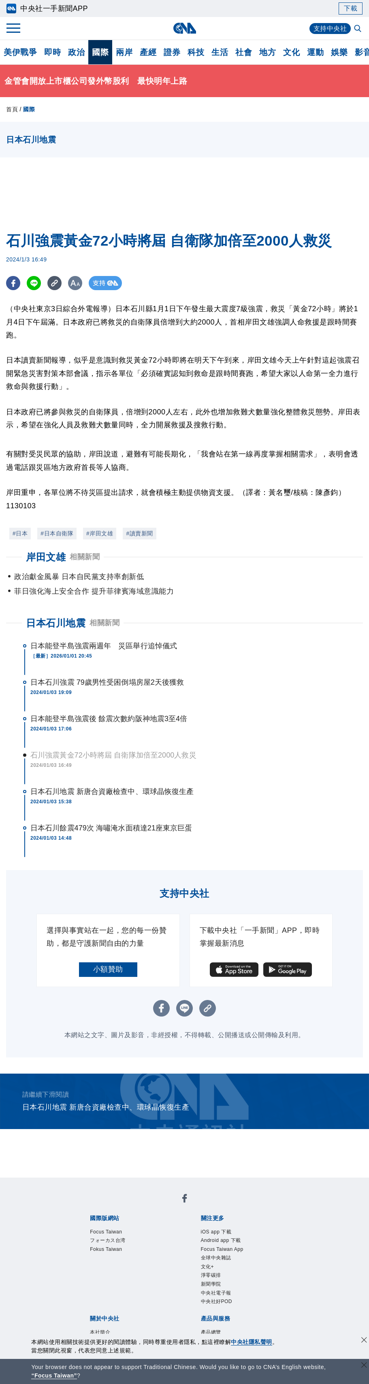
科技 (196, 52)
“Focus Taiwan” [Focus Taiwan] (54, 1375)
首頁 (12, 109)
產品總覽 (211, 1332)
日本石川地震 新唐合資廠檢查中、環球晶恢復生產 (112, 792)
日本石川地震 (55, 623)
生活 (219, 52)
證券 (172, 52)
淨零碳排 (211, 1275)
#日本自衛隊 (57, 533)
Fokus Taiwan (106, 1249)
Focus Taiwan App (222, 1249)
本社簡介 (100, 1332)
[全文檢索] (358, 29)
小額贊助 (108, 969)
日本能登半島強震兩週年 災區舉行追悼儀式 (103, 646)
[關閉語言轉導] (364, 1366)
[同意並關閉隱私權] (364, 1341)
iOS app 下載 (216, 1232)
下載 (350, 8)
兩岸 (124, 52)
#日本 (20, 533)
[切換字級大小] (75, 283)
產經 (148, 52)
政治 (76, 52)
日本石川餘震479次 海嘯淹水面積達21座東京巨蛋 (111, 828)
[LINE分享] (34, 283)
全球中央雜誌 (216, 1258)
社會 (243, 52)
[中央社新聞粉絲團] (184, 1200)
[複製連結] (54, 283)
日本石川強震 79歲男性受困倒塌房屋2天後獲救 (107, 682)
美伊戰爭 (20, 52)
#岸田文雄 (99, 533)
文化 (291, 52)
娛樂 (339, 52)
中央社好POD (216, 1301)
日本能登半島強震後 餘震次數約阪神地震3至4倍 (108, 719)
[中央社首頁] (184, 28)
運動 (315, 52)
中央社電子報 (216, 1293)
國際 (100, 52)
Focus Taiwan (106, 1232)
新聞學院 (211, 1284)
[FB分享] (13, 283)
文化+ (207, 1266)
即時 (52, 52)
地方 (267, 52)
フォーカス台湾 (108, 1240)
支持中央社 (330, 28)
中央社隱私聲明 (251, 1342)
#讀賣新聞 (139, 533)
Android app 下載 (221, 1240)
